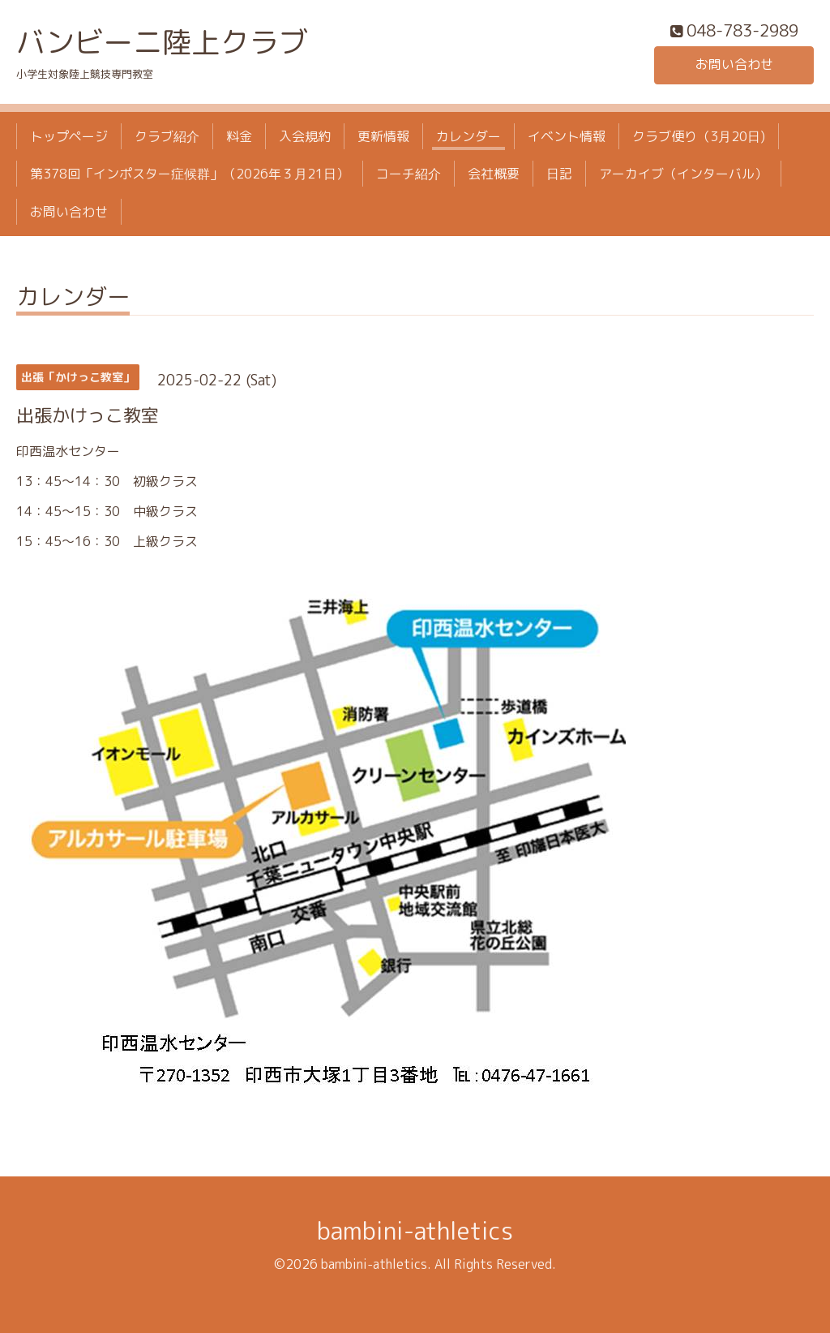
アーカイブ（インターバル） (683, 174)
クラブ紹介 (167, 136)
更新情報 (383, 136)
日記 (559, 174)
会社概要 (494, 174)
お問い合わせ (734, 65)
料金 (239, 136)
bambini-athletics (415, 1231)
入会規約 (305, 136)
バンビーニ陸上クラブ (162, 41)
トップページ (69, 136)
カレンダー (468, 136)
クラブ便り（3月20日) (698, 136)
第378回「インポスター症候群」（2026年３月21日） (189, 174)
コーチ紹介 (408, 174)
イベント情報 (566, 136)
